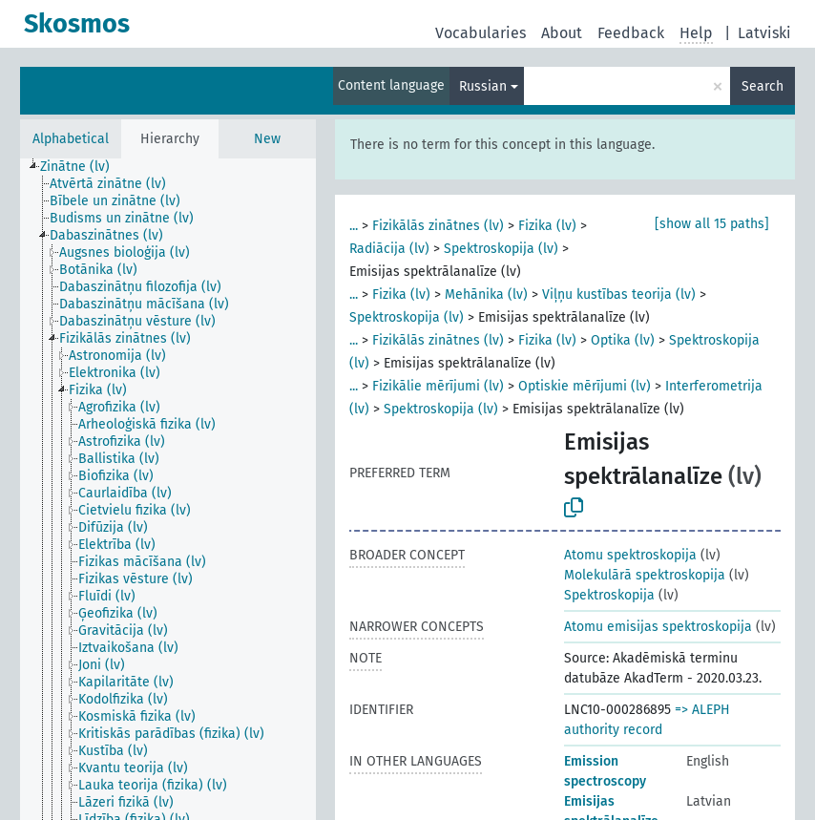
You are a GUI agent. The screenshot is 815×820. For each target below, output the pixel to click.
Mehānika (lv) (486, 294)
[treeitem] (83, 167)
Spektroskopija (609, 595)
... (353, 226)
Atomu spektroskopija (630, 555)
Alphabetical (70, 139)
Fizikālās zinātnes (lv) (438, 226)
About (561, 33)
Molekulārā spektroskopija (644, 575)
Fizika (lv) (547, 226)
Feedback (630, 33)
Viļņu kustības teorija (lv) (619, 294)
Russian (483, 86)
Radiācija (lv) (389, 249)
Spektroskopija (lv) (501, 249)
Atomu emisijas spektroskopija (658, 627)
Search (763, 86)
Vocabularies (480, 33)
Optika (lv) (623, 340)
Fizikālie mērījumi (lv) (438, 386)
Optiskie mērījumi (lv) (584, 386)
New (267, 139)
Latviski (764, 33)
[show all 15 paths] (712, 224)
